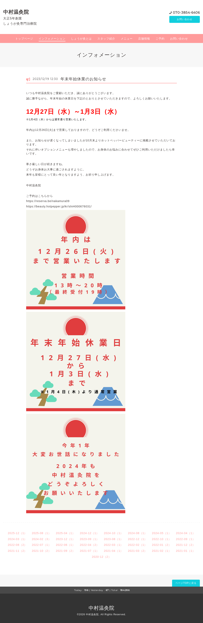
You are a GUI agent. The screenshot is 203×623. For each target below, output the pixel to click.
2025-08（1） (41, 533)
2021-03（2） (137, 550)
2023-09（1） (89, 539)
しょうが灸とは (81, 38)
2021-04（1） (113, 550)
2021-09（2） (65, 550)
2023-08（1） (113, 539)
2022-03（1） (113, 544)
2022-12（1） (137, 539)
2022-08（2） (17, 544)
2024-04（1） (185, 533)
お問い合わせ (184, 19)
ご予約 (160, 38)
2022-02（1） (137, 544)
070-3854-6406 (186, 12)
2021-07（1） (89, 550)
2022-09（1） (185, 539)
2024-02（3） (41, 539)
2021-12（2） (185, 544)
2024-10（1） (113, 533)
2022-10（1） (161, 539)
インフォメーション (52, 38)
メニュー (127, 38)
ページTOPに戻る (185, 583)
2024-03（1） (17, 539)
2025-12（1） (17, 533)
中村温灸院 (16, 12)
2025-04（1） (65, 533)
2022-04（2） (89, 544)
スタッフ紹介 (106, 38)
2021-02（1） (161, 550)
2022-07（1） (41, 544)
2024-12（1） (89, 533)
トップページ (24, 38)
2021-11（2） (17, 550)
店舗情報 (144, 38)
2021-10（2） (41, 550)
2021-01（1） (185, 550)
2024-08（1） (137, 533)
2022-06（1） (65, 544)
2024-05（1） (161, 533)
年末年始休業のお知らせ (83, 79)
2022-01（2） (161, 544)
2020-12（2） (101, 556)
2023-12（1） (65, 539)
